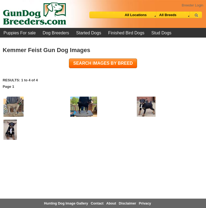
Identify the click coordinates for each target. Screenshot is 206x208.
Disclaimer (127, 203)
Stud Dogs (161, 33)
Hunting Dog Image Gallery (66, 203)
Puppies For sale (19, 33)
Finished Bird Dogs (126, 33)
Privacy (145, 203)
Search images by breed (103, 63)
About (111, 203)
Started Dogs (88, 33)
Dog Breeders (56, 33)
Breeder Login (192, 5)
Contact (97, 203)
